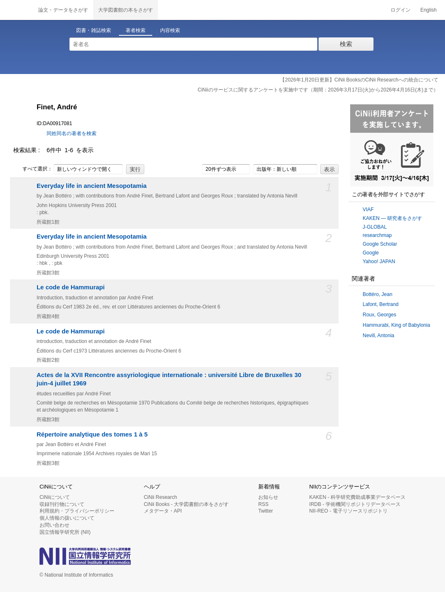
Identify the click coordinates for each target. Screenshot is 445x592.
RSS (263, 504)
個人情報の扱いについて (67, 518)
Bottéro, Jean (377, 294)
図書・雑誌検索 (93, 30)
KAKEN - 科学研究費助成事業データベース (357, 497)
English (428, 10)
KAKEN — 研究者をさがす (392, 218)
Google (371, 253)
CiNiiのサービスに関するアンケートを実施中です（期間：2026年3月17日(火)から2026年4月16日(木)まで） (318, 90)
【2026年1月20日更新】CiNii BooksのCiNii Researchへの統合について (359, 80)
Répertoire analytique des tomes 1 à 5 (92, 434)
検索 (346, 43)
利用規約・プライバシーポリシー (77, 511)
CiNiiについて (55, 497)
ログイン (400, 10)
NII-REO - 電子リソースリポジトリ (348, 511)
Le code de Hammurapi (71, 287)
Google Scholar (380, 244)
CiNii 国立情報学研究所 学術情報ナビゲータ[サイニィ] (16, 10)
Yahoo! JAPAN (379, 261)
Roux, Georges (379, 315)
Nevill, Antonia (378, 335)
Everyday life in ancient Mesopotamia (92, 186)
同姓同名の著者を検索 (71, 133)
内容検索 (170, 30)
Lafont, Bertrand (380, 304)
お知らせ (268, 497)
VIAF (368, 209)
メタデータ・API (163, 511)
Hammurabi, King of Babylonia (396, 325)
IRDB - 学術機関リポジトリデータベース (354, 504)
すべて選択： (32, 169)
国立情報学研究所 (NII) (65, 532)
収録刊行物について (62, 504)
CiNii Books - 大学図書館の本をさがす (186, 504)
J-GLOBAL (375, 227)
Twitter (265, 511)
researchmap (377, 235)
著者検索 (136, 30)
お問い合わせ (54, 525)
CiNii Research (160, 497)
